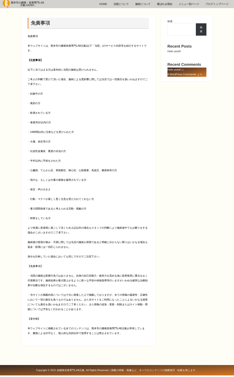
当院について (120, 4)
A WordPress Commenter (181, 75)
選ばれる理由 (163, 4)
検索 (170, 22)
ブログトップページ (216, 4)
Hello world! (174, 52)
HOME (102, 4)
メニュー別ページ (188, 4)
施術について (142, 4)
